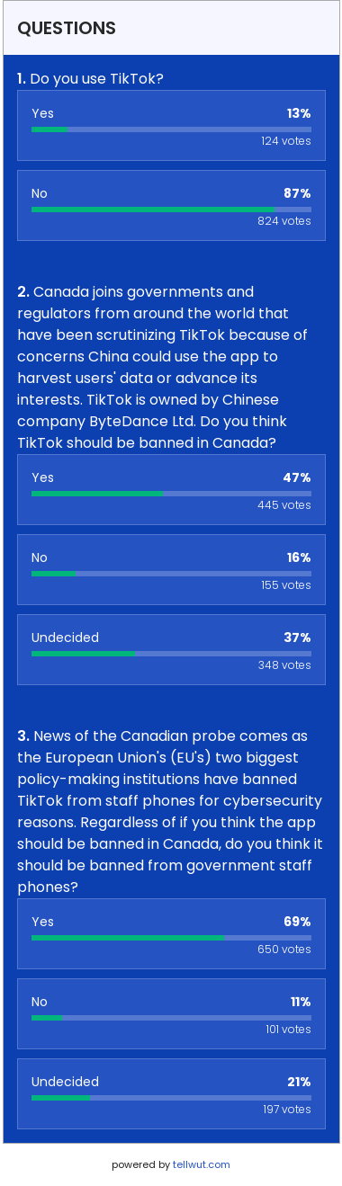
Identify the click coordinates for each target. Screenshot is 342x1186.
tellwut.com (201, 1164)
